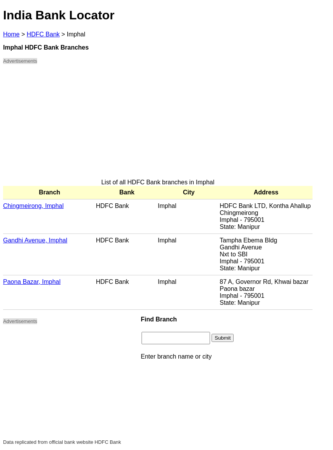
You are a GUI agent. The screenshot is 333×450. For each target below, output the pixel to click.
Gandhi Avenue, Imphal (35, 240)
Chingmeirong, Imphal (33, 206)
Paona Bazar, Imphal (32, 281)
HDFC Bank (43, 34)
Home (11, 34)
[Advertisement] (158, 124)
